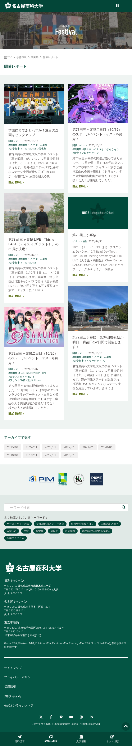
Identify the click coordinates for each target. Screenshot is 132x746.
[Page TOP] (126, 726)
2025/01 (12, 447)
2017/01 (50, 455)
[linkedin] (91, 717)
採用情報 (10, 686)
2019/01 (12, 455)
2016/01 (69, 455)
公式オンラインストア (18, 705)
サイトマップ (13, 667)
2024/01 (31, 447)
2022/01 (69, 447)
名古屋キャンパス (16, 601)
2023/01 (50, 447)
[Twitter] (41, 717)
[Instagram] (81, 717)
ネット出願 (112, 739)
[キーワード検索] (61, 507)
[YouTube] (71, 717)
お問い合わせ (13, 696)
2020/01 (107, 447)
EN (117, 6)
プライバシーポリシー (18, 677)
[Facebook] (51, 717)
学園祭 (34, 57)
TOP (8, 57)
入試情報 (81, 739)
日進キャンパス (14, 580)
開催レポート (50, 57)
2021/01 (88, 447)
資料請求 (20, 739)
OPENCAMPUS (51, 739)
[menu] (125, 6)
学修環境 (22, 57)
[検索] (123, 507)
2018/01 (31, 455)
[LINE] (61, 717)
